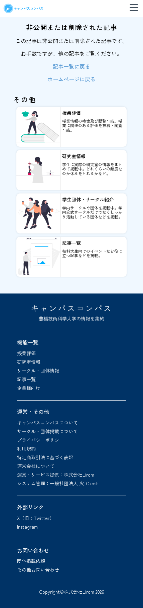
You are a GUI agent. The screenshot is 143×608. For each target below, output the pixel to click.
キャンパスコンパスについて (47, 422)
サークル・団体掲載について (47, 431)
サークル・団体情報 (38, 370)
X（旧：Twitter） (35, 518)
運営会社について (35, 466)
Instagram (27, 526)
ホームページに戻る (71, 79)
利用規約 (26, 448)
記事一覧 (26, 379)
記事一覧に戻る (71, 66)
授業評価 (26, 353)
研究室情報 (28, 362)
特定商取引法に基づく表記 (45, 457)
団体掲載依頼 (31, 561)
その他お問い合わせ (38, 569)
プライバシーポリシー (40, 440)
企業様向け (28, 388)
